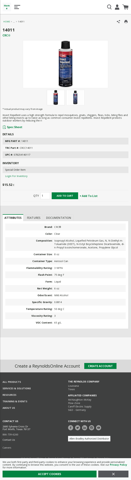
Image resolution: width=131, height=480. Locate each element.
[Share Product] (118, 21)
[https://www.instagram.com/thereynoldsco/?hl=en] (92, 427)
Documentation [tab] (58, 218)
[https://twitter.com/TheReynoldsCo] (78, 427)
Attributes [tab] (12, 218)
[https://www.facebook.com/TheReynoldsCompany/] (71, 427)
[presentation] (13, 217)
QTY (36, 196)
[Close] (113, 474)
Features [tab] (33, 218)
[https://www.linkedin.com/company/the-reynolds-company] (85, 427)
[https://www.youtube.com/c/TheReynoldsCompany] (99, 427)
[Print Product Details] (126, 21)
